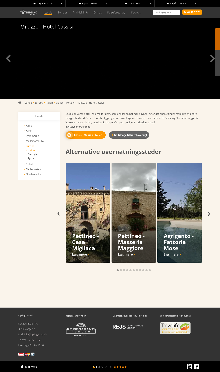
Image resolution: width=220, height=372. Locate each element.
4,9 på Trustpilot (181, 3)
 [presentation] (212, 58)
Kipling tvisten (93, 3)
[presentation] (58, 212)
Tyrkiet (32, 158)
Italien (31, 150)
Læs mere (79, 254)
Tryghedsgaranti (48, 3)
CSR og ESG (138, 3)
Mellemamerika (35, 141)
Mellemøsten (33, 169)
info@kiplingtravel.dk (35, 334)
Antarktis (31, 164)
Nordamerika (33, 174)
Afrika (29, 125)
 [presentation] (8, 58)
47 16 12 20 (34, 340)
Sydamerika (32, 136)
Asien (29, 130)
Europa (30, 146)
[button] (118, 270)
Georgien (33, 154)
